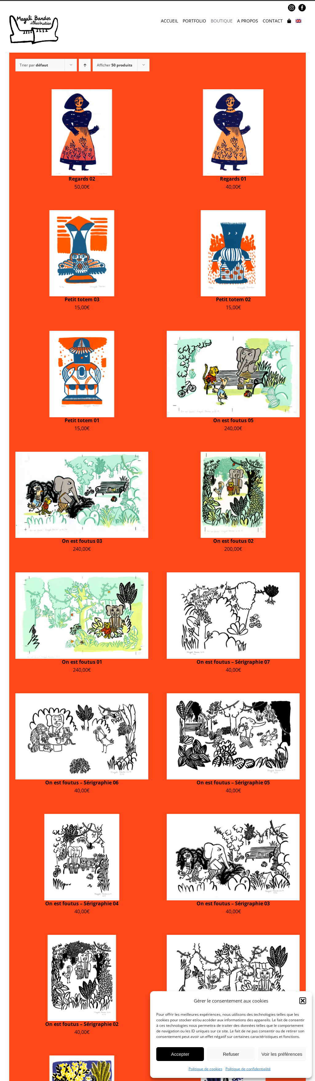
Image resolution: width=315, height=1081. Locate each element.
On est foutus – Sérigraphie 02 (81, 1024)
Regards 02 (82, 178)
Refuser (231, 1054)
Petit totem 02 (233, 299)
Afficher (114, 65)
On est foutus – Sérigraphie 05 (233, 782)
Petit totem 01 (82, 420)
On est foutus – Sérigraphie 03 (233, 903)
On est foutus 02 (233, 541)
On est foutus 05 (233, 420)
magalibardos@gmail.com (56, 8)
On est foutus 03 (82, 541)
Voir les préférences (281, 1054)
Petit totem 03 (82, 299)
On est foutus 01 (82, 662)
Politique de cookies (205, 1068)
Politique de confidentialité (248, 1068)
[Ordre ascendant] (85, 65)
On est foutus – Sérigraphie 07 (233, 662)
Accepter (180, 1054)
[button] (303, 1001)
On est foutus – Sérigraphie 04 (81, 903)
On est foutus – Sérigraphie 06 (81, 782)
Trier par (34, 65)
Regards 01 (233, 178)
